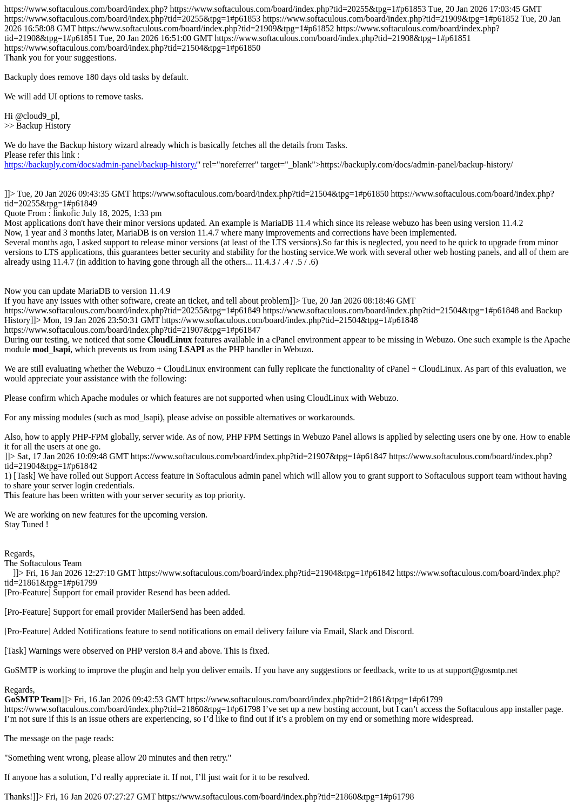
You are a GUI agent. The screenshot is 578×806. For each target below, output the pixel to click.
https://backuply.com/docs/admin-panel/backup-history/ (100, 164)
